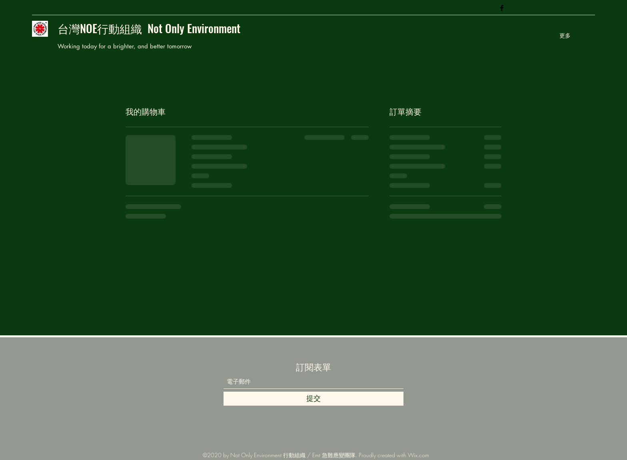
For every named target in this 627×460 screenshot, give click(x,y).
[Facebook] (502, 8)
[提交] (313, 399)
